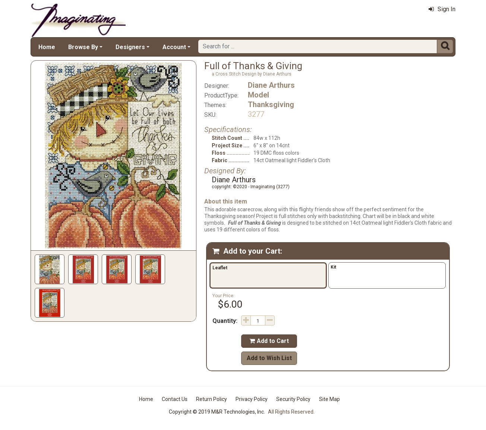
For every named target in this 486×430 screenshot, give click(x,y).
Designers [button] (130, 47)
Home (46, 47)
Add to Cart (269, 340)
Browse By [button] (83, 47)
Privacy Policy (252, 399)
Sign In (442, 9)
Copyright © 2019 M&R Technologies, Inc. (217, 412)
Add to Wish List (269, 358)
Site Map (329, 399)
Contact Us (174, 399)
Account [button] (174, 47)
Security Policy (293, 399)
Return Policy (211, 399)
